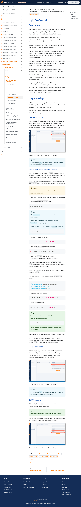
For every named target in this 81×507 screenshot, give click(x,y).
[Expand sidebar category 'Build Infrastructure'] (21, 49)
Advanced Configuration (10, 108)
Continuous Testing (9, 22)
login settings (57, 453)
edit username (54, 456)
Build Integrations (8, 19)
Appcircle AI (6, 58)
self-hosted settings (47, 453)
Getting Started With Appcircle (11, 10)
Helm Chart (7, 147)
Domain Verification (11, 134)
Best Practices (7, 158)
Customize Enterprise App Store (13, 127)
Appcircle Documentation (10, 6)
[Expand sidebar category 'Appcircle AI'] (21, 58)
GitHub (63, 482)
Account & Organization (10, 52)
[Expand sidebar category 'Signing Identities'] (21, 34)
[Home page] (30, 9)
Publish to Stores (8, 43)
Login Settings (72, 12)
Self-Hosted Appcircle (10, 61)
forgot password (44, 456)
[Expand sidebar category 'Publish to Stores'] (21, 43)
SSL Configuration (12, 91)
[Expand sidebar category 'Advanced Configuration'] (21, 109)
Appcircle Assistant (48, 482)
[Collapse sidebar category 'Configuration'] (21, 77)
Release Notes (22, 2)
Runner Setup (6, 152)
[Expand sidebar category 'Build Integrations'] (21, 19)
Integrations (11, 87)
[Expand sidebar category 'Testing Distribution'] (21, 37)
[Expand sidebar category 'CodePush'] (21, 31)
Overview (71, 10)
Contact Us (65, 489)
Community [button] (58, 2)
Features (40, 2)
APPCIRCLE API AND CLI (9, 55)
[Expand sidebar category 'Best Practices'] (21, 158)
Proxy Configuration (13, 100)
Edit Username (74, 21)
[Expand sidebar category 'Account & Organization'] (21, 52)
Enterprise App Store (9, 40)
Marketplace (7, 155)
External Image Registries (13, 119)
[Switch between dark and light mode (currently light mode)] (65, 2)
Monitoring (9, 137)
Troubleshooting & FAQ (11, 142)
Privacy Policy (65, 492)
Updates (7, 74)
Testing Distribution (9, 37)
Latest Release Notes (9, 13)
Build (4, 16)
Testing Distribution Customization (11, 123)
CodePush (6, 31)
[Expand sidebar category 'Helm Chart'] (21, 147)
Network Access (12, 94)
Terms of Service (66, 494)
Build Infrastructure (9, 49)
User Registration (73, 15)
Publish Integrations (9, 46)
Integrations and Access (11, 80)
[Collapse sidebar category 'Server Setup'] (21, 64)
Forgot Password (74, 18)
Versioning (6, 28)
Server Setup (6, 64)
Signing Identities (8, 34)
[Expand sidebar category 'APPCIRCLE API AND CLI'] (21, 55)
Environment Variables (10, 25)
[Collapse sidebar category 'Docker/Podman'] (21, 67)
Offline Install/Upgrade (12, 116)
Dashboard (49, 2)
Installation (8, 70)
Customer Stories (28, 487)
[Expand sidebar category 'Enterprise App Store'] (21, 40)
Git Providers (11, 84)
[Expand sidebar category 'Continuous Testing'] (21, 22)
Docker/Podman (8, 67)
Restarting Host (10, 113)
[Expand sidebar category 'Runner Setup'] (21, 152)
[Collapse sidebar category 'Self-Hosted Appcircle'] (21, 61)
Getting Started (8, 482)
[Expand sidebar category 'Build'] (21, 16)
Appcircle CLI (8, 489)
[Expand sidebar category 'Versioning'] (21, 28)
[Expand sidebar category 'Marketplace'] (21, 155)
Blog (63, 484)
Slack (25, 484)
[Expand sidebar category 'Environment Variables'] (21, 25)
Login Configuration (13, 97)
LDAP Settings (11, 103)
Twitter (44, 484)
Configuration (9, 77)
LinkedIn (45, 487)
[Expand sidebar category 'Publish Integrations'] (21, 46)
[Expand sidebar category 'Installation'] (21, 70)
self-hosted (37, 453)
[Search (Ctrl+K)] (73, 2)
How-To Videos (28, 482)
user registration (34, 456)
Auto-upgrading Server (12, 131)
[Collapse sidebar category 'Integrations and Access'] (21, 81)
